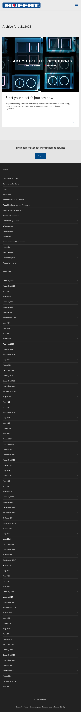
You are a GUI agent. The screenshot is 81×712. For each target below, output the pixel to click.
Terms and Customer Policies (50, 707)
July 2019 (6, 470)
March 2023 (7, 365)
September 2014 (9, 681)
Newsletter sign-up (35, 707)
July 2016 (6, 618)
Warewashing (8, 226)
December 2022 (9, 381)
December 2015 (9, 655)
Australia (6, 247)
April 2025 (6, 291)
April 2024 (6, 333)
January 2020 (8, 449)
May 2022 (6, 402)
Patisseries (7, 194)
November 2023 (9, 354)
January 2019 (8, 502)
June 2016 (7, 623)
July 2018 (6, 534)
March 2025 (7, 296)
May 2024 (6, 328)
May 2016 (6, 628)
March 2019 (7, 491)
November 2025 (9, 286)
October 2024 (8, 312)
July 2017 (6, 570)
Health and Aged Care (11, 221)
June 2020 (7, 428)
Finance (26, 707)
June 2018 (7, 539)
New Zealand (8, 252)
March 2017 (7, 586)
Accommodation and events (13, 200)
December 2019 (9, 455)
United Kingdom (9, 257)
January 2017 (8, 597)
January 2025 (8, 307)
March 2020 (7, 439)
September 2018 (9, 523)
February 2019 (8, 497)
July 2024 (6, 323)
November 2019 (9, 460)
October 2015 (8, 665)
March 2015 (7, 676)
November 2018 (9, 512)
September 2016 (9, 607)
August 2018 (7, 528)
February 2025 (8, 302)
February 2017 (8, 592)
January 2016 (8, 650)
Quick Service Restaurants (13, 210)
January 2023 (8, 375)
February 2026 (8, 281)
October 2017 (8, 555)
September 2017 (9, 560)
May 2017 (6, 576)
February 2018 (8, 544)
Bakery (5, 189)
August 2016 (7, 613)
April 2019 (6, 486)
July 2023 (6, 360)
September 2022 (9, 391)
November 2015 (9, 660)
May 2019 (6, 481)
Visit (40, 156)
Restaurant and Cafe (10, 178)
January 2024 (8, 349)
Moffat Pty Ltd (42, 699)
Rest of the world (9, 263)
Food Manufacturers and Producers (16, 205)
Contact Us (19, 707)
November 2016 (9, 602)
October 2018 (8, 518)
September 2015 (9, 671)
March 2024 (7, 339)
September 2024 (9, 317)
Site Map (62, 707)
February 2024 (8, 344)
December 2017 (9, 549)
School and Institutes (11, 215)
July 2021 (6, 418)
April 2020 (6, 433)
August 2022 (7, 397)
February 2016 (8, 644)
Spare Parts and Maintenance (14, 242)
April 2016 (6, 634)
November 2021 (9, 412)
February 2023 (8, 370)
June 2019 (7, 476)
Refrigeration (8, 231)
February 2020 (8, 444)
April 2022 (6, 407)
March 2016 (7, 639)
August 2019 (7, 465)
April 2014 (6, 686)
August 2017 (7, 565)
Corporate (7, 236)
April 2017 (6, 581)
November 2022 (9, 386)
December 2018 (9, 507)
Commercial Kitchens (11, 184)
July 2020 (6, 423)
